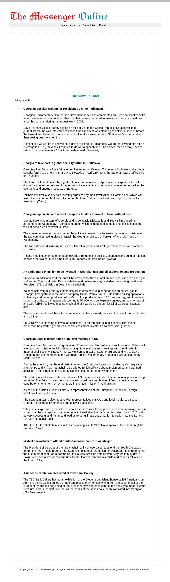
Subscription (89, 25)
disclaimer (98, 569)
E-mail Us (104, 25)
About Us (75, 25)
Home (63, 25)
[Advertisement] (62, 65)
